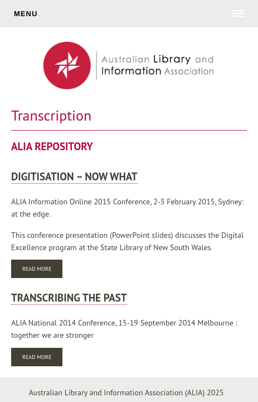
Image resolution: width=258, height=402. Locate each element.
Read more (42, 270)
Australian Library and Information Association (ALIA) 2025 (125, 392)
